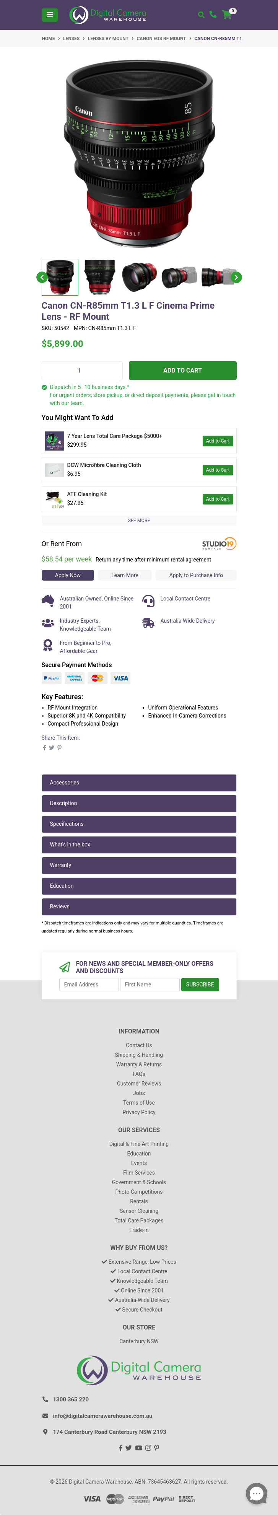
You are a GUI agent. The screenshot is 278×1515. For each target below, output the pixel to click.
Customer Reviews (139, 1084)
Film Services (139, 1173)
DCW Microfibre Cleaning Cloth (104, 465)
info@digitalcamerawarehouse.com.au (103, 1415)
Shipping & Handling (139, 1055)
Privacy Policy (138, 1112)
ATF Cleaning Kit (87, 494)
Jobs (139, 1093)
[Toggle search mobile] (201, 15)
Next (236, 277)
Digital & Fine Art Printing (139, 1144)
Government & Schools (139, 1182)
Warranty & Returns (139, 1064)
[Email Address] (89, 984)
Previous (42, 277)
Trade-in (138, 1230)
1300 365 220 (71, 1399)
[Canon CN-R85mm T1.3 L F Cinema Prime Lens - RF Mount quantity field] (82, 370)
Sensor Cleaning (139, 1211)
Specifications (67, 824)
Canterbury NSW (138, 1341)
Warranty (61, 865)
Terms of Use (139, 1103)
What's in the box (70, 844)
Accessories (64, 782)
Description (63, 803)
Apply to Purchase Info (196, 575)
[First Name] (150, 984)
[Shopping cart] (227, 15)
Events (139, 1163)
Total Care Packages (139, 1220)
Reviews (60, 906)
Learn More (124, 575)
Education (62, 886)
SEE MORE (139, 520)
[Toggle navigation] (50, 15)
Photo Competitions (139, 1192)
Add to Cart (182, 370)
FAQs (139, 1074)
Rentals (139, 1201)
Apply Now (68, 575)
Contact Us (139, 1045)
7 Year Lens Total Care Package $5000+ (115, 436)
